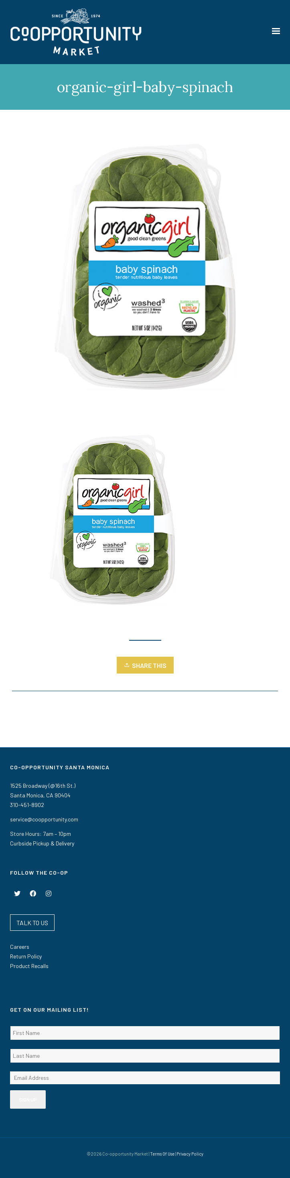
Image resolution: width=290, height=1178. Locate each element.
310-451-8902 (27, 804)
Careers (19, 946)
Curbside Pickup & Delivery (42, 843)
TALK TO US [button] (32, 922)
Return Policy (26, 956)
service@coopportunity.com (44, 819)
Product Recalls (29, 965)
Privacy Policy (189, 1153)
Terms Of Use (162, 1153)
